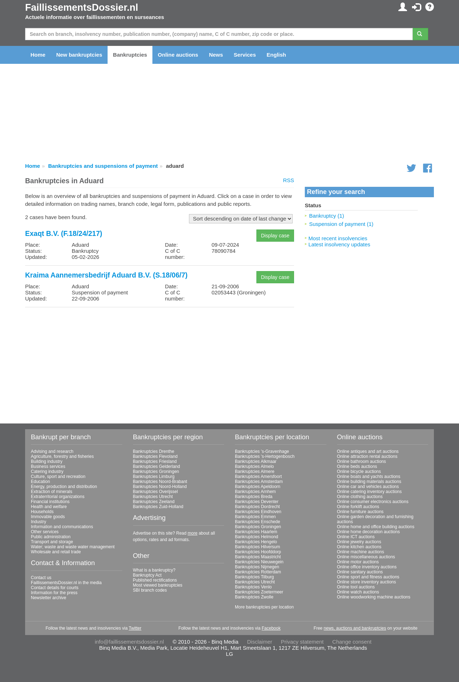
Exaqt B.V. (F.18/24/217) (63, 233)
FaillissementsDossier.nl (81, 7)
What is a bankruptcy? (154, 570)
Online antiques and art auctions (368, 451)
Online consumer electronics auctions (372, 501)
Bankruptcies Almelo (254, 466)
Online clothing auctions (360, 496)
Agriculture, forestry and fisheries (62, 456)
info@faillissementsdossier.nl (129, 642)
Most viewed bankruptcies (158, 585)
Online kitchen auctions (359, 546)
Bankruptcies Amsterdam (259, 481)
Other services (44, 531)
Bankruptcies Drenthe (153, 451)
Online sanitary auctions (360, 571)
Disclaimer (259, 642)
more (192, 533)
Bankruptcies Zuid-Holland (158, 506)
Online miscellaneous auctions (366, 556)
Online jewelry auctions (359, 541)
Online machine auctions (360, 551)
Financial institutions (50, 501)
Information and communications (62, 526)
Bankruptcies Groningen (156, 471)
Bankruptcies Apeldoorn (257, 486)
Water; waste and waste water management (73, 546)
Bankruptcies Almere (254, 471)
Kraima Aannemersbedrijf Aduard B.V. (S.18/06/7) (106, 275)
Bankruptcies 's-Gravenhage (262, 451)
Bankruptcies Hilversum (257, 546)
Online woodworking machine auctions (374, 597)
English (276, 55)
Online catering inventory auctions (369, 491)
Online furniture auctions (360, 511)
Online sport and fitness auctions (368, 576)
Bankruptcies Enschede (257, 521)
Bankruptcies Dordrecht (257, 506)
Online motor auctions (358, 561)
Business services (48, 466)
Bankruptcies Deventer (256, 501)
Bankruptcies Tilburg (254, 576)
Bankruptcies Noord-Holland (160, 486)
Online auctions (178, 55)
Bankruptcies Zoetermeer (259, 592)
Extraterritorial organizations (57, 496)
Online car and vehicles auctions (368, 486)
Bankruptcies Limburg (154, 476)
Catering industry (47, 471)
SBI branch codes (150, 590)
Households (42, 511)
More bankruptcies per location (264, 607)
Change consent (352, 642)
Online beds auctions (357, 466)
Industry (38, 521)
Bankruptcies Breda (254, 496)
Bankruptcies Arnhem (255, 491)
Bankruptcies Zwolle (254, 597)
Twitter (135, 628)
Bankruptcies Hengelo (256, 541)
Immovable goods (48, 516)
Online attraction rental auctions (367, 456)
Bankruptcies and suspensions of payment (103, 166)
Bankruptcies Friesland (155, 461)
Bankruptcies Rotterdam (258, 571)
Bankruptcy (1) (326, 216)
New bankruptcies (79, 55)
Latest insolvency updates (339, 244)
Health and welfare (49, 506)
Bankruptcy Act (147, 575)
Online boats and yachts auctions (369, 476)
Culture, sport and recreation (58, 476)
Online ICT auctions (356, 536)
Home (38, 55)
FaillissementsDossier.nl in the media (66, 582)
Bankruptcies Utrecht (153, 496)
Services (245, 55)
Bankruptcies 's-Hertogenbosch (264, 456)
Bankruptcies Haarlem (256, 531)
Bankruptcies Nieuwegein (259, 561)
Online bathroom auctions (361, 461)
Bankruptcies (130, 55)
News (216, 55)
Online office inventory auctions (367, 566)
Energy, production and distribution (64, 486)
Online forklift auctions (358, 506)
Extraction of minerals (51, 491)
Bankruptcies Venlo (253, 586)
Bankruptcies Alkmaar (255, 461)
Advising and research (52, 451)
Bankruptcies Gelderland (156, 466)
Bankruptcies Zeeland (154, 501)
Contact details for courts (55, 587)
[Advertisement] (159, 363)
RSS (288, 180)
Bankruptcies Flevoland (155, 456)
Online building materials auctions (369, 481)
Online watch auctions (358, 592)
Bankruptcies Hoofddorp (258, 551)
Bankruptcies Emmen (255, 516)
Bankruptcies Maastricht (258, 556)
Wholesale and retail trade (56, 551)
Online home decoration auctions (368, 531)
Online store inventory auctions (366, 581)
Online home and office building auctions (376, 526)
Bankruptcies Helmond (256, 536)
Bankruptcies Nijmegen (257, 566)
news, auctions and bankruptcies (355, 628)
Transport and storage (52, 541)
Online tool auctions (356, 586)
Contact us (41, 577)
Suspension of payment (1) (341, 224)
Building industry (46, 461)
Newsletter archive (48, 597)
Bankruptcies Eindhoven (258, 511)
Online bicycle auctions (359, 471)
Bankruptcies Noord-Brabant (160, 481)
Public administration (51, 536)
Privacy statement (302, 642)
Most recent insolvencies (337, 238)
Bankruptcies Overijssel (155, 491)
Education (40, 481)
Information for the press (54, 592)
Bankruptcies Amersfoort (258, 476)
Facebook (271, 628)
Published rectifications (155, 580)
